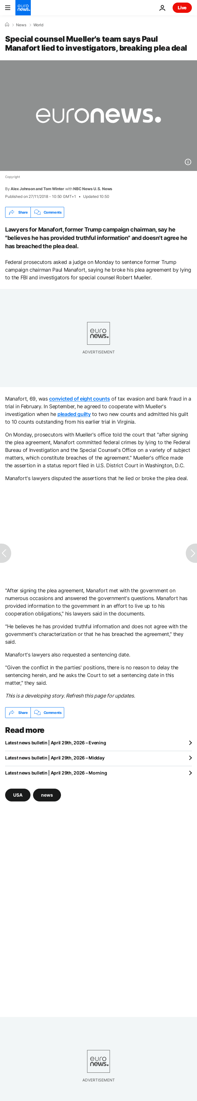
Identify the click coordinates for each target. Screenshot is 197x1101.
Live (182, 7)
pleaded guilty (74, 414)
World (38, 25)
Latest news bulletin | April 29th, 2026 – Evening (55, 742)
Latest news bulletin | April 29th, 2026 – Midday (55, 757)
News (21, 25)
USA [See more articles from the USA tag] (17, 795)
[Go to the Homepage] (23, 7)
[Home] (7, 24)
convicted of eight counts (79, 398)
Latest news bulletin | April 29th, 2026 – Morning (56, 772)
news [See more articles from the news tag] (47, 795)
